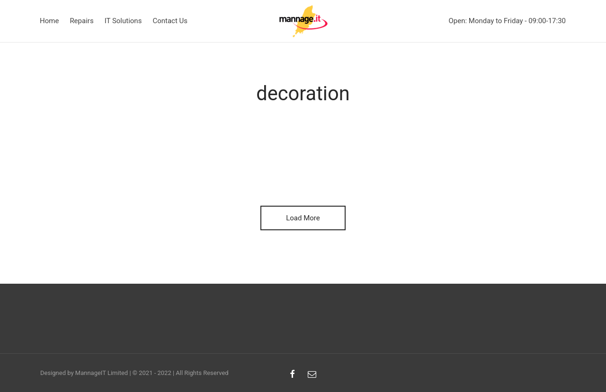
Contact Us (169, 21)
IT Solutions (123, 21)
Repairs (81, 21)
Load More (303, 218)
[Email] (312, 374)
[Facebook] (292, 374)
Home (49, 21)
